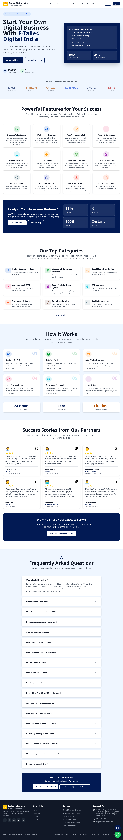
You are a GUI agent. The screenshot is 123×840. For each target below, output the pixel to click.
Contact (36, 819)
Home (39, 4)
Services (36, 816)
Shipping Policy (95, 834)
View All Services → (61, 315)
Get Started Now (17, 223)
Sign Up (116, 4)
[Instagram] (9, 820)
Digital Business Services (72, 810)
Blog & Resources (69, 825)
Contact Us (91, 4)
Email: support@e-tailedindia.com (75, 787)
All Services (59, 4)
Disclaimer (106, 834)
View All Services (35, 60)
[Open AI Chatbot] (118, 828)
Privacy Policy (58, 834)
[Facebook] (5, 820)
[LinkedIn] (18, 820)
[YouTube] (14, 820)
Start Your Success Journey (61, 533)
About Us (48, 4)
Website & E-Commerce (71, 813)
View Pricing (36, 223)
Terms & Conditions (71, 834)
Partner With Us (72, 4)
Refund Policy (84, 834)
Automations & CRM (70, 819)
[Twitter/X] (23, 820)
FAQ (82, 4)
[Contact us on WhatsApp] (118, 835)
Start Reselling (13, 60)
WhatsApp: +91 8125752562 (45, 787)
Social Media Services (70, 816)
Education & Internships (71, 822)
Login (108, 4)
